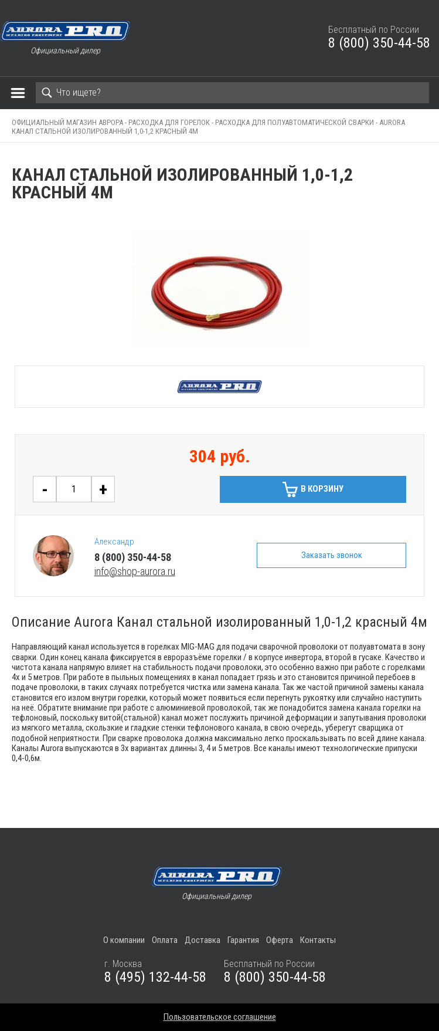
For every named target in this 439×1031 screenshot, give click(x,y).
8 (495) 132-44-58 (155, 977)
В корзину (322, 489)
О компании (124, 940)
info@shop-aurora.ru (134, 571)
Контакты (318, 940)
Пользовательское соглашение (220, 1017)
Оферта (279, 940)
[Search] (232, 92)
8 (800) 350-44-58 (379, 43)
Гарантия (243, 940)
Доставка (202, 940)
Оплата (165, 940)
